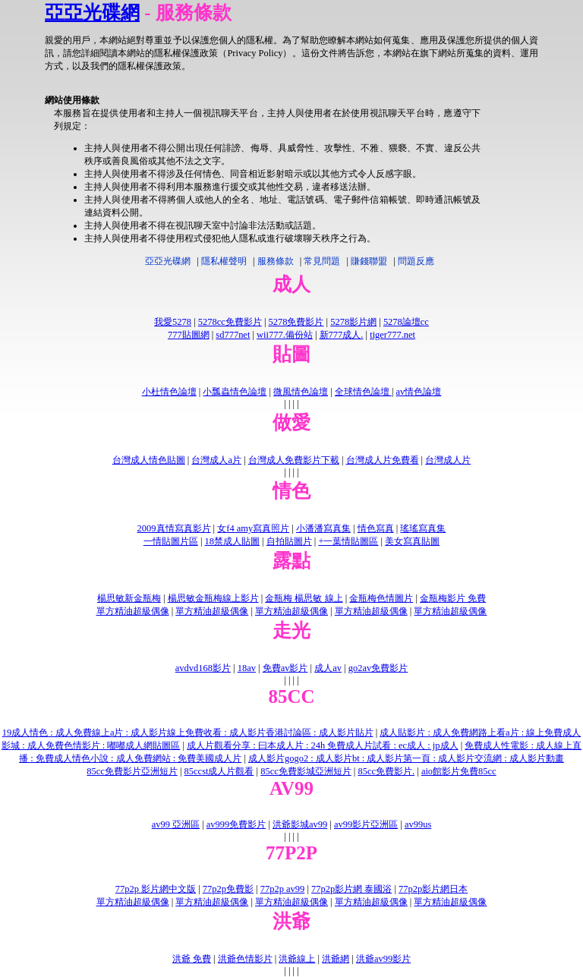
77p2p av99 (282, 889)
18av (247, 668)
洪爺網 (335, 958)
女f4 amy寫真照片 (253, 528)
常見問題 (322, 261)
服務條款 (275, 261)
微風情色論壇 (300, 391)
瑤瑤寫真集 (423, 528)
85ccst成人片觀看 (219, 771)
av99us (418, 824)
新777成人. (342, 334)
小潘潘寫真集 (323, 528)
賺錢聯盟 (369, 261)
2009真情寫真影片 (174, 528)
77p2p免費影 (228, 889)
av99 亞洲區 (176, 824)
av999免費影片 (236, 824)
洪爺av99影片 (383, 958)
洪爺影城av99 (300, 824)
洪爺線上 (297, 958)
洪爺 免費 (191, 958)
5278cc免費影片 (230, 322)
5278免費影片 (296, 322)
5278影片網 (353, 322)
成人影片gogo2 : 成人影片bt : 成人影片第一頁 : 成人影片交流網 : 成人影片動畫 (406, 758)
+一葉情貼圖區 (348, 541)
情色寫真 (376, 528)
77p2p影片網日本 (433, 889)
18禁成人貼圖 (232, 541)
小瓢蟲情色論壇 (234, 391)
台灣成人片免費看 (382, 460)
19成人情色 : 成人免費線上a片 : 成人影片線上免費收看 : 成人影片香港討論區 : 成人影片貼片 (187, 732)
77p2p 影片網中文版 (155, 889)
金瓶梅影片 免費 (453, 598)
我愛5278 (172, 322)
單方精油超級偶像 (132, 611)
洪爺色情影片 (245, 958)
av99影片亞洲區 (366, 824)
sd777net (233, 334)
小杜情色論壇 (169, 391)
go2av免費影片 (378, 668)
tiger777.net (392, 334)
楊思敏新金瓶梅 (129, 598)
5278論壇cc (406, 322)
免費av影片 (285, 668)
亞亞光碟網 (92, 12)
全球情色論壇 (363, 391)
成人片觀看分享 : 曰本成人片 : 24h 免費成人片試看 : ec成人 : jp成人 (322, 745)
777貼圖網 (189, 334)
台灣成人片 (448, 460)
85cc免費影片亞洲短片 (132, 771)
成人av (328, 668)
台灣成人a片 (216, 460)
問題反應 (416, 261)
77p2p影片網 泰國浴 (351, 889)
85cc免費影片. (386, 771)
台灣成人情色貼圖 (148, 460)
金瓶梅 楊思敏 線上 (303, 598)
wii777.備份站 (285, 334)
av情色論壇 (419, 391)
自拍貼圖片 (289, 541)
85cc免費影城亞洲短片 (305, 771)
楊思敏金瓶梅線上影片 (213, 598)
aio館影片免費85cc (458, 771)
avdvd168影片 (203, 668)
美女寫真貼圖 (412, 541)
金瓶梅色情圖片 (381, 598)
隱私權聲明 (224, 261)
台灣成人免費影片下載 (293, 460)
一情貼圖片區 (170, 541)
